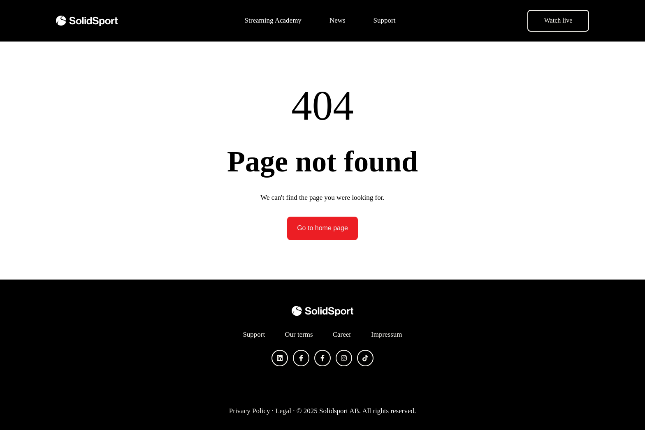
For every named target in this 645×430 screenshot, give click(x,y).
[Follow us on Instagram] (344, 358)
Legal (283, 411)
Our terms (299, 334)
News (337, 20)
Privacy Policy (249, 411)
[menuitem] (275, 20)
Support (385, 20)
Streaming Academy (273, 20)
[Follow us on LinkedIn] (279, 358)
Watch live (558, 20)
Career (342, 334)
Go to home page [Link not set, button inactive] (322, 227)
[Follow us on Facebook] (301, 358)
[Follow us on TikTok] (365, 358)
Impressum (386, 334)
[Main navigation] (322, 20)
